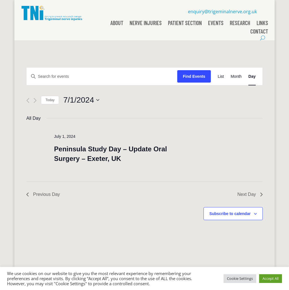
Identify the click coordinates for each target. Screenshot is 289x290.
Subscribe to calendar (230, 213)
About (116, 23)
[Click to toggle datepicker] (81, 100)
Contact (259, 32)
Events (216, 23)
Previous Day (43, 194)
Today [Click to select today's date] (49, 100)
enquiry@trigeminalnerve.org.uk (222, 11)
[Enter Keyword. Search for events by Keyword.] (102, 76)
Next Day (250, 194)
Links (262, 23)
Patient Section (185, 23)
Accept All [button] (270, 278)
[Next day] (35, 100)
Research (240, 23)
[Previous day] (27, 100)
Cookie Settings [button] (240, 278)
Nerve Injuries (146, 23)
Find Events (194, 76)
